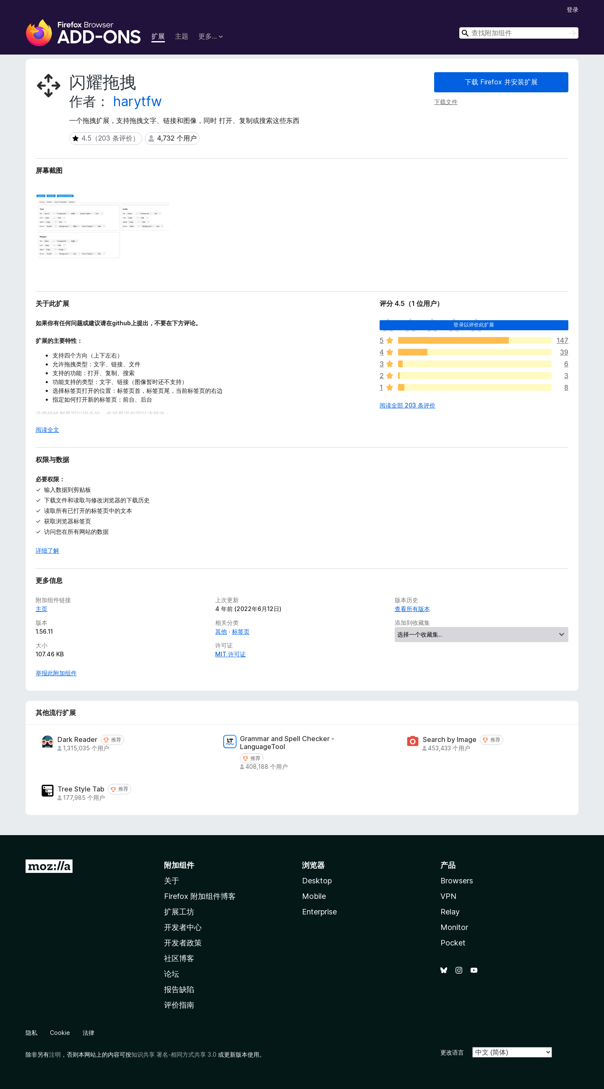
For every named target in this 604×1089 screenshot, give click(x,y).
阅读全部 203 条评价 (407, 405)
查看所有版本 (412, 608)
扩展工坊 (179, 911)
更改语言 (452, 1052)
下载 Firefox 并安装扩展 (501, 82)
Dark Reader (77, 740)
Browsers (456, 880)
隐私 (31, 1032)
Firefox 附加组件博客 (200, 896)
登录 (572, 9)
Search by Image (449, 740)
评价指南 (179, 1004)
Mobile (314, 896)
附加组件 (179, 865)
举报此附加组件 (56, 672)
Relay (450, 911)
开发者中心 (183, 927)
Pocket (453, 942)
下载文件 (446, 101)
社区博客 (179, 958)
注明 (55, 1054)
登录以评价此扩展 (473, 324)
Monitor (454, 927)
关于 (171, 880)
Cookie (60, 1032)
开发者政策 (183, 942)
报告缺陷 (179, 989)
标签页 (241, 631)
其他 (221, 631)
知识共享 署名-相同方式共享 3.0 (173, 1054)
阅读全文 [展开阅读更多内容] (47, 429)
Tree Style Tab (80, 789)
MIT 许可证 (230, 654)
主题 (181, 36)
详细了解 (47, 550)
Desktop (317, 880)
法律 (88, 1032)
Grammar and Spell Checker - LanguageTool (287, 743)
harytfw (137, 101)
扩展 (158, 36)
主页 (41, 608)
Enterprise (319, 911)
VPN (448, 896)
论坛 (171, 973)
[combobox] (518, 33)
